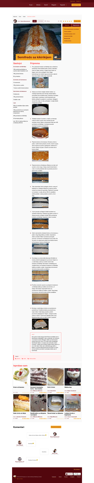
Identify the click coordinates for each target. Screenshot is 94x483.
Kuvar (30, 5)
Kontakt (40, 476)
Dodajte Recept (76, 4)
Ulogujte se (78, 1)
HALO (21, 478)
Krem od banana (21, 380)
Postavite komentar (56, 427)
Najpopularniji (76, 25)
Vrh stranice (77, 469)
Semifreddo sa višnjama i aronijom (38, 406)
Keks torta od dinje (21, 406)
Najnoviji (67, 25)
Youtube (66, 476)
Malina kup (73, 380)
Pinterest (79, 476)
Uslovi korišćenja (30, 476)
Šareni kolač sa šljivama (55, 406)
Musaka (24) (67, 38)
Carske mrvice (67, 40)
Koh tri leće (55, 380)
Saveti (46, 5)
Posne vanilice (67, 31)
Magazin (54, 5)
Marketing (36, 476)
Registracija (72, 1)
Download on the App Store (69, 474)
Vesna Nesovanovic (25, 21)
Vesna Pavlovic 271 (19, 461)
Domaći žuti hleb (68, 36)
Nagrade (62, 5)
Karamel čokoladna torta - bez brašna (38, 380)
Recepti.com (20, 4)
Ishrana (38, 5)
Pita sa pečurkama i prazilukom (71, 29)
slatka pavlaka (32, 358)
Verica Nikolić (19, 445)
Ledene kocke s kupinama (73, 406)
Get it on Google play (77, 474)
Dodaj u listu (77, 21)
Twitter (60, 476)
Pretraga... (68, 5)
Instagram (72, 476)
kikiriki (24, 358)
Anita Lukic (55, 453)
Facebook (54, 476)
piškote (18, 358)
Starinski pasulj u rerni (69, 33)
